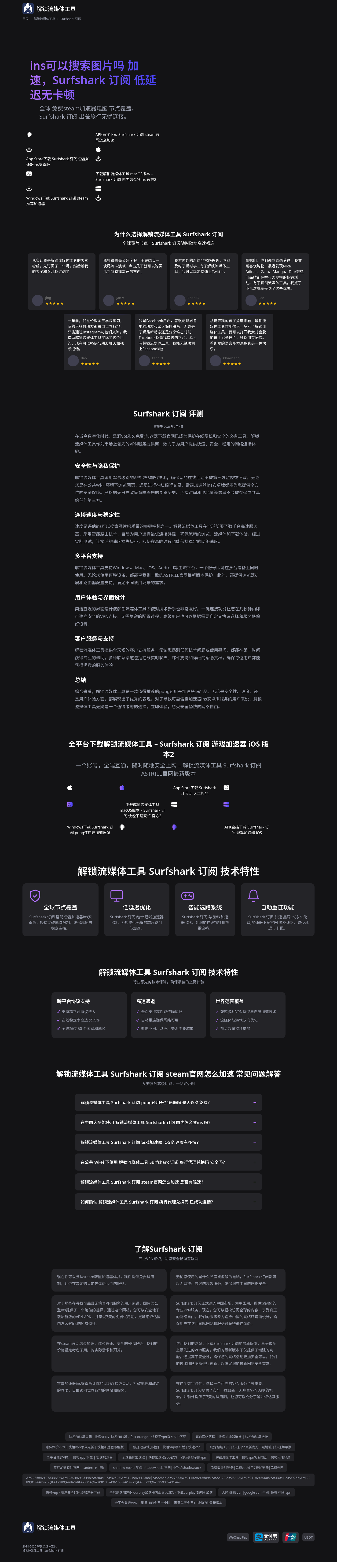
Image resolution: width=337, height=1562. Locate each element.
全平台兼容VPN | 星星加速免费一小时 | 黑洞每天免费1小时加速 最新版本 (168, 1502)
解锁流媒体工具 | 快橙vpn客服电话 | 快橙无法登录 (253, 1457)
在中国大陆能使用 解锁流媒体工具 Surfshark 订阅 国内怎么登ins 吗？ (146, 1122)
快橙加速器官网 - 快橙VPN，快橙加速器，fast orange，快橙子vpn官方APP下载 (127, 1436)
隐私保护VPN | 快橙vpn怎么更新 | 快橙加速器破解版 (85, 1447)
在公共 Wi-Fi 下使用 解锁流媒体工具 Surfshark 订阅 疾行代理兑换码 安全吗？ (154, 1162)
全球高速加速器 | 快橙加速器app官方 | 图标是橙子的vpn (164, 1457)
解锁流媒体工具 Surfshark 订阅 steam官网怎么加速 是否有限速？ (143, 1182)
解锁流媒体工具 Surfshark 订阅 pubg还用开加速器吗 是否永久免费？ (146, 1102)
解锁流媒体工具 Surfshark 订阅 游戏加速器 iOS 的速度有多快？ (141, 1142)
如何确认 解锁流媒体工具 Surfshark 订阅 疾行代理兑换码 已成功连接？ (148, 1202)
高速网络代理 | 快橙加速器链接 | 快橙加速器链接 (231, 1436)
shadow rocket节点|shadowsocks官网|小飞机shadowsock (157, 1467)
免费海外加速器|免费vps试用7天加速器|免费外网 (247, 1467)
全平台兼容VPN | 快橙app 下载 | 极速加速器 (80, 1457)
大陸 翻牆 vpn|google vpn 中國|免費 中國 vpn (256, 1492)
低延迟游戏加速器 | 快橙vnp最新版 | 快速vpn (167, 1447)
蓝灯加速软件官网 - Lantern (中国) (78, 1467)
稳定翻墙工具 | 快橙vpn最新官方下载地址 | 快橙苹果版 (250, 1447)
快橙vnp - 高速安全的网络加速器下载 (73, 1492)
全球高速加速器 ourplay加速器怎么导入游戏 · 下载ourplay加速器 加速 (161, 1492)
